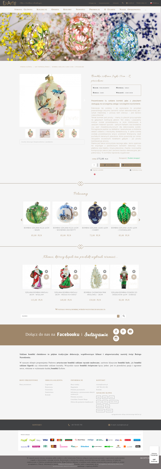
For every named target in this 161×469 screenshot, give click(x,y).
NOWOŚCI (80, 9)
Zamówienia (49, 397)
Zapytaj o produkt (97, 170)
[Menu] (157, 447)
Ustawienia (49, 394)
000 (98, 401)
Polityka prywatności (78, 394)
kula (105, 401)
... (145, 9)
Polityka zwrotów (77, 401)
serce (111, 401)
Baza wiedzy (75, 389)
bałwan (109, 415)
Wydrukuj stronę (136, 170)
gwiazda (100, 410)
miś (107, 410)
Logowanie (49, 389)
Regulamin (74, 391)
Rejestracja (49, 391)
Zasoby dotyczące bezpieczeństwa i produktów (37, 142)
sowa (105, 406)
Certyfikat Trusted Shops (79, 404)
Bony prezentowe (25, 389)
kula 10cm (114, 406)
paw (98, 406)
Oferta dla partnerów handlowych (82, 406)
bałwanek (100, 415)
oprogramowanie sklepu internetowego (123, 419)
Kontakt (48, 399)
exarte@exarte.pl (102, 389)
